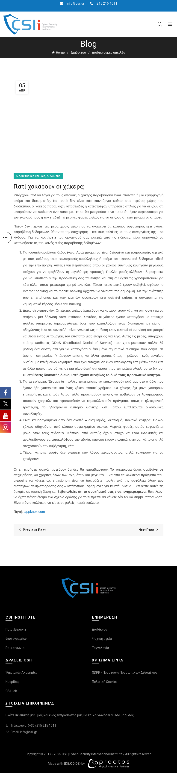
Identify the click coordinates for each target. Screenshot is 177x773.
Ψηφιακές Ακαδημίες (22, 672)
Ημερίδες (12, 682)
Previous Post (34, 530)
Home (60, 52)
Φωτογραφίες (16, 638)
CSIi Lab (11, 691)
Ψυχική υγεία (102, 638)
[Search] (160, 24)
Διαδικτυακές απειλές (108, 52)
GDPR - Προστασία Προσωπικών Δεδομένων (124, 672)
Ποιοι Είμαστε (16, 629)
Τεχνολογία (100, 648)
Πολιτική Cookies (105, 682)
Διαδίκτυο (78, 52)
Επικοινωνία (15, 648)
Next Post (146, 530)
